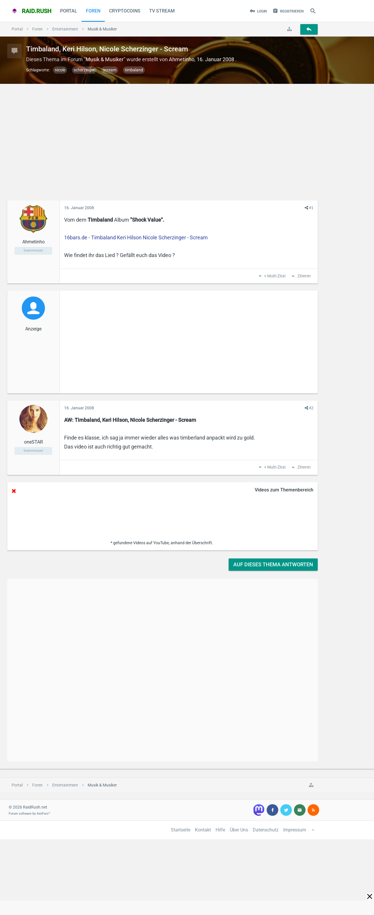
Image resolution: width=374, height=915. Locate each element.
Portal (68, 11)
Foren (93, 11)
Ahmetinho (181, 59)
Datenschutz (266, 830)
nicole (60, 70)
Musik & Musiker (105, 59)
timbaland (134, 70)
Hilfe (220, 830)
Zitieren (304, 276)
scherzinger (84, 70)
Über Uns (239, 830)
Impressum (294, 830)
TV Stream (162, 11)
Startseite (180, 830)
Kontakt (203, 830)
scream (109, 70)
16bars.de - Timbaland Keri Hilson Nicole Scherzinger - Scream (136, 237)
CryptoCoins (124, 11)
